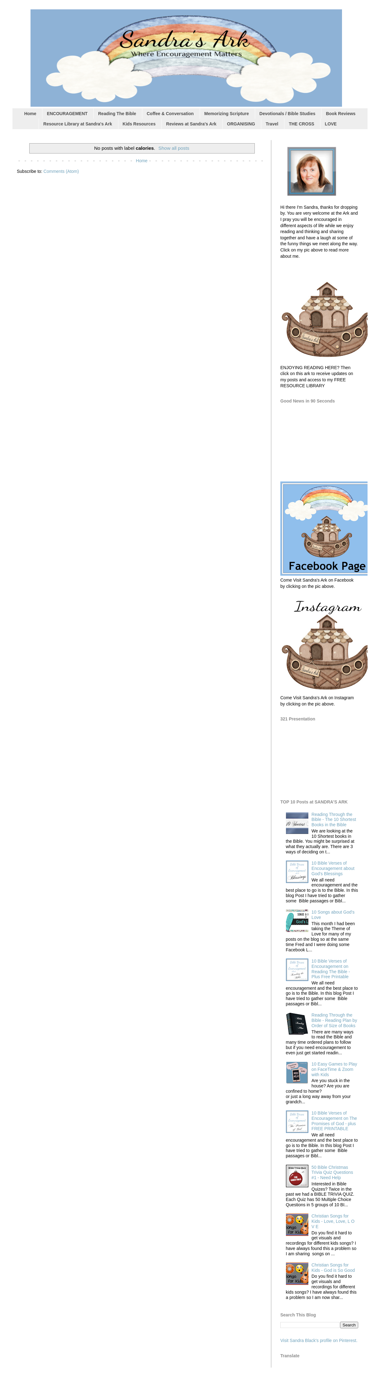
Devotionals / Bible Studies (287, 113)
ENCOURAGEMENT (67, 113)
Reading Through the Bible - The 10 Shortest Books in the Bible (333, 819)
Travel (272, 123)
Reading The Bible (117, 113)
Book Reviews (340, 113)
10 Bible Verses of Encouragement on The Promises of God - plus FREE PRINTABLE (334, 1120)
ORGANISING (241, 123)
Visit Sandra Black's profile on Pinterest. (319, 1340)
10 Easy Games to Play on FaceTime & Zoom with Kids (334, 1069)
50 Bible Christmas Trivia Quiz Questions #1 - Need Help (332, 1172)
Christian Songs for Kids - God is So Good (333, 1267)
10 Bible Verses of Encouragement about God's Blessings (332, 868)
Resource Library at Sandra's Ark (77, 123)
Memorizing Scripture (226, 113)
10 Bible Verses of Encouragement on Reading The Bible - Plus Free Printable (330, 969)
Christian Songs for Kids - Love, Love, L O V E (332, 1221)
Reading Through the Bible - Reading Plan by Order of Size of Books (334, 1020)
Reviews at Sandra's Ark (191, 123)
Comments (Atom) (61, 171)
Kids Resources (139, 123)
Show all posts (174, 148)
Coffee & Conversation (170, 113)
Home (30, 113)
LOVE (331, 123)
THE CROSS (301, 123)
